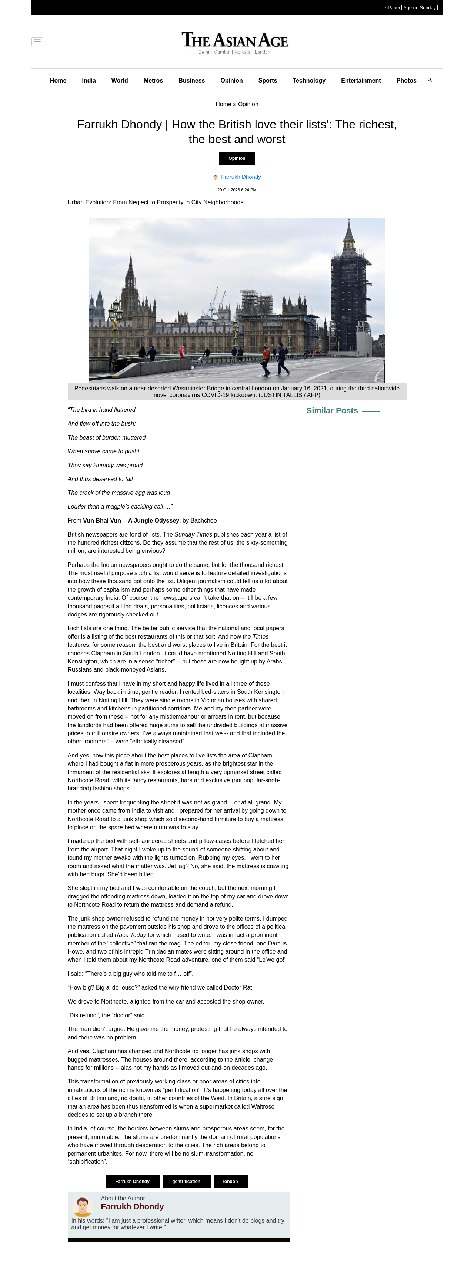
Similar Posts (332, 410)
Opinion (231, 80)
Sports (267, 80)
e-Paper (392, 7)
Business (191, 80)
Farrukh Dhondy (133, 1181)
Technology (309, 80)
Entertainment (361, 80)
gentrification (186, 1181)
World (119, 80)
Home (58, 80)
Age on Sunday (419, 7)
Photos (407, 80)
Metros (153, 80)
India (89, 80)
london (231, 1181)
